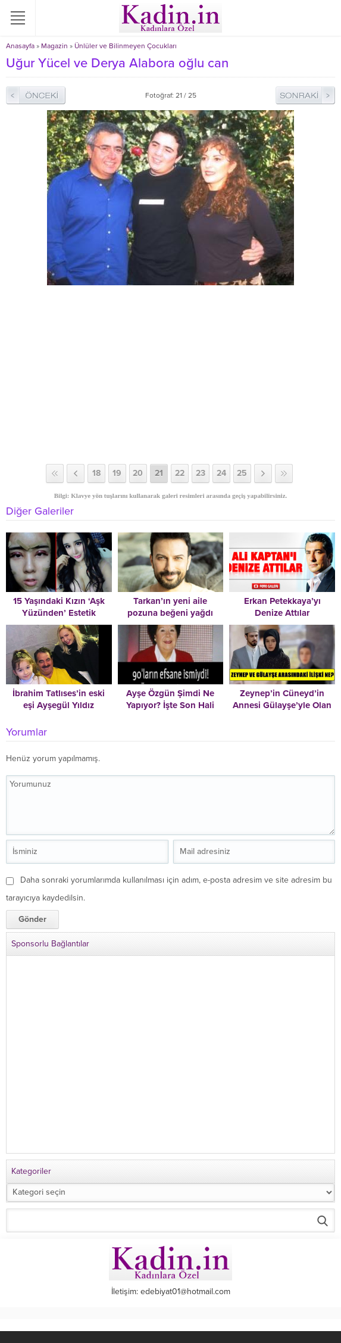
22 (179, 473)
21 (159, 473)
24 (221, 473)
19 (116, 473)
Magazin (54, 46)
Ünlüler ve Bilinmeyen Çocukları (125, 46)
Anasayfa (20, 46)
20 (138, 473)
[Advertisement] (170, 374)
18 (96, 473)
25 (242, 473)
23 (200, 473)
